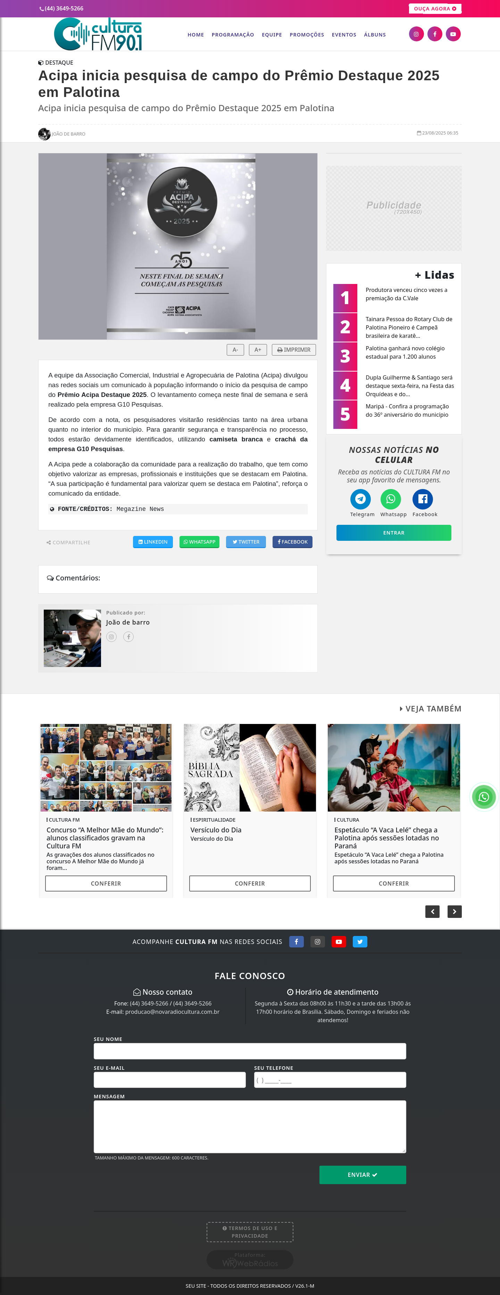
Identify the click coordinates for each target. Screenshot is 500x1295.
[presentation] (146, 1180)
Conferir (106, 883)
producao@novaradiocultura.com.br (172, 1012)
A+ (258, 349)
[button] (455, 911)
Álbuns (375, 34)
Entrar (394, 532)
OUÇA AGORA (435, 8)
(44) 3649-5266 (149, 1003)
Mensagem (109, 1096)
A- (235, 349)
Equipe (272, 34)
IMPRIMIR (294, 349)
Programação (233, 34)
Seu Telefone (273, 1068)
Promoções (307, 34)
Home (196, 34)
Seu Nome (108, 1039)
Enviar (363, 1175)
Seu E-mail (109, 1068)
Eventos (344, 34)
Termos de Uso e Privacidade (250, 1232)
